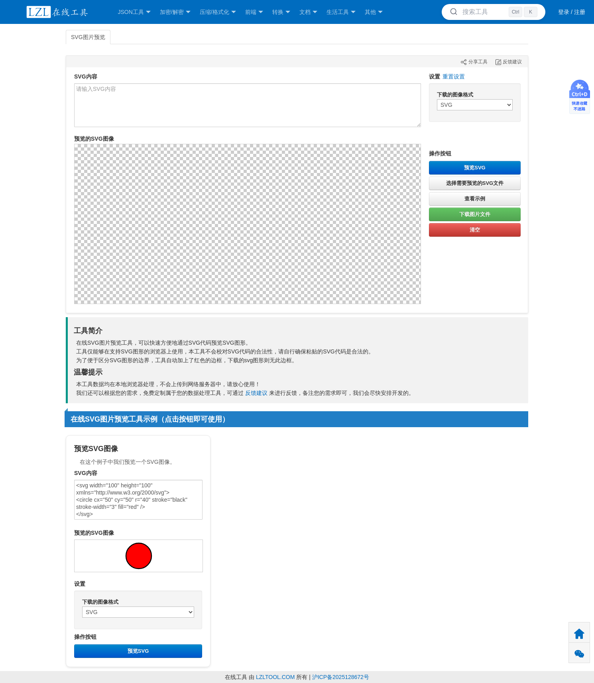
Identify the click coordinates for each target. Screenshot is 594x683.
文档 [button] (308, 12)
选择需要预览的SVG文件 (475, 183)
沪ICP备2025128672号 (340, 677)
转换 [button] (281, 12)
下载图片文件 (474, 214)
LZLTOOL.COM (275, 677)
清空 (475, 230)
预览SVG (474, 168)
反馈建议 (256, 393)
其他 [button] (374, 12)
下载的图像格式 (455, 95)
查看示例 (474, 199)
